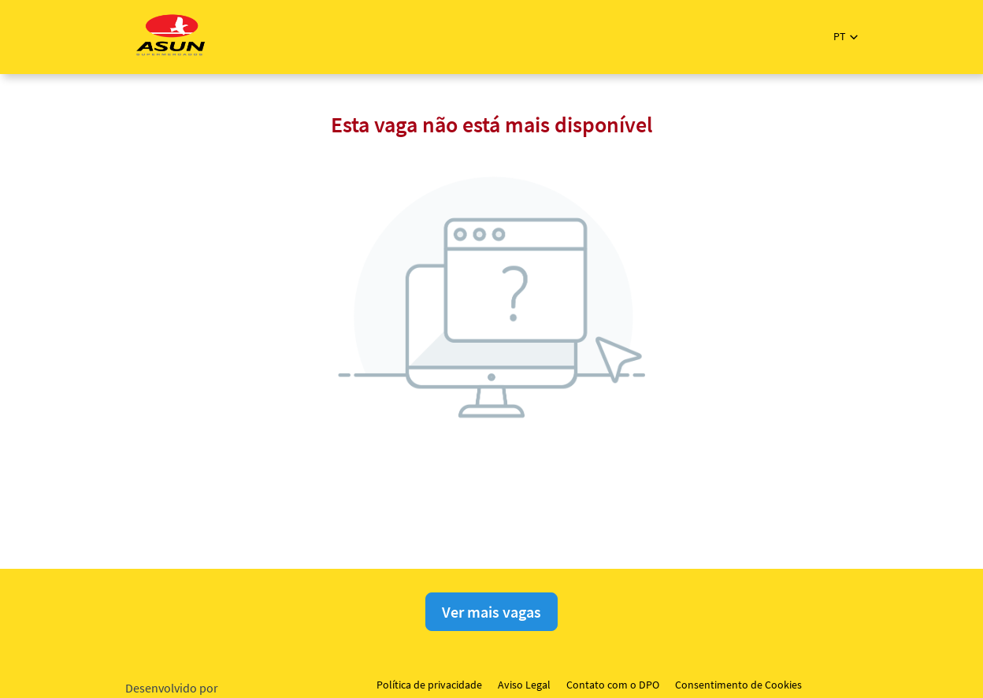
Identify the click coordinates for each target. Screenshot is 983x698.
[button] (845, 37)
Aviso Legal (524, 684)
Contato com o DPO (612, 684)
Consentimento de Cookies (738, 684)
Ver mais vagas (491, 612)
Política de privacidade (429, 684)
